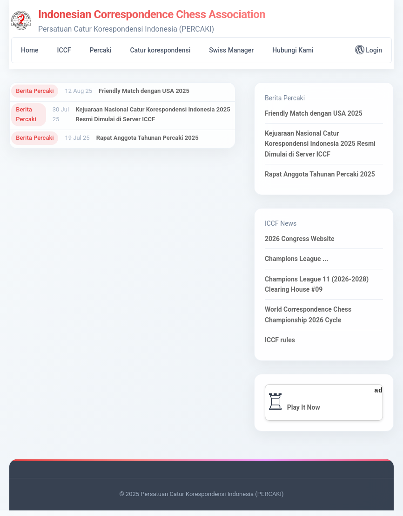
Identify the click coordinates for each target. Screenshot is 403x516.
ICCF (64, 50)
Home (30, 50)
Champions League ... (297, 262)
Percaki (101, 50)
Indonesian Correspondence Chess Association (151, 14)
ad (377, 395)
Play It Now (304, 412)
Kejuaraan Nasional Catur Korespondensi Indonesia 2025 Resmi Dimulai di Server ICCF (153, 115)
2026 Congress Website (301, 241)
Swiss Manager (231, 50)
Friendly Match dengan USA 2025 (144, 90)
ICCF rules (281, 342)
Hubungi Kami (292, 50)
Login (368, 49)
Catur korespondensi (160, 50)
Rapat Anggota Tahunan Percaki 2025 (147, 139)
